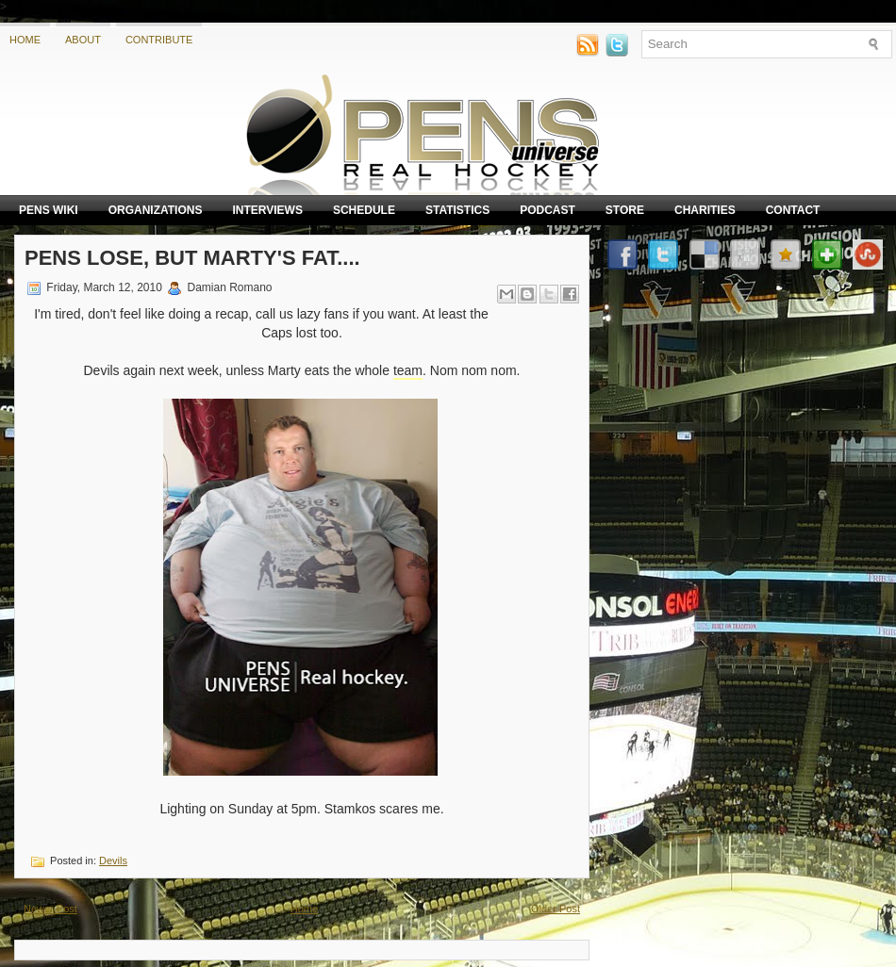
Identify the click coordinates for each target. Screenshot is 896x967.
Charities (705, 210)
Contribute (159, 39)
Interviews (267, 210)
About (83, 39)
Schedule (364, 210)
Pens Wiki (48, 210)
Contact (793, 210)
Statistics (457, 210)
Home (25, 39)
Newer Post (50, 908)
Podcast (547, 210)
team (408, 370)
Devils (113, 860)
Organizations (155, 210)
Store (625, 210)
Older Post (555, 908)
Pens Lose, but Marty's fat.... (192, 258)
